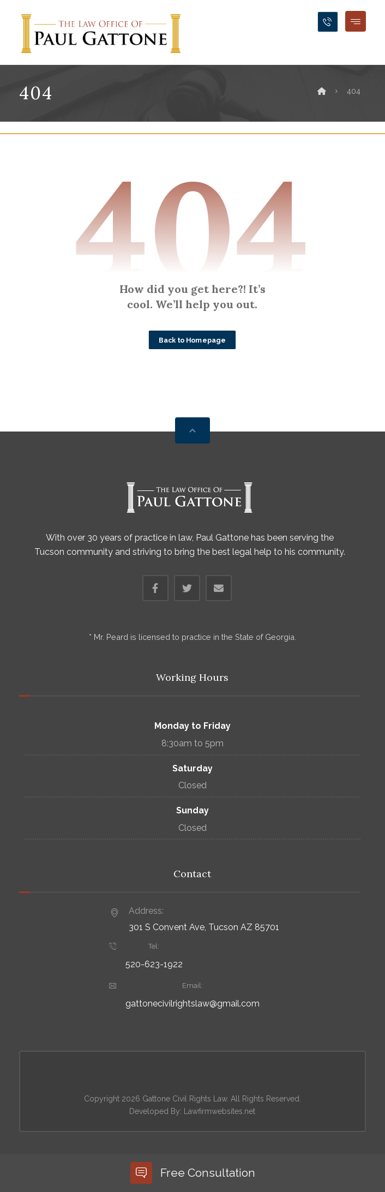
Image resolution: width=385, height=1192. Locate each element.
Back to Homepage (192, 340)
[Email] (219, 588)
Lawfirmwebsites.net (219, 1111)
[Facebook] (155, 588)
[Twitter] (187, 588)
